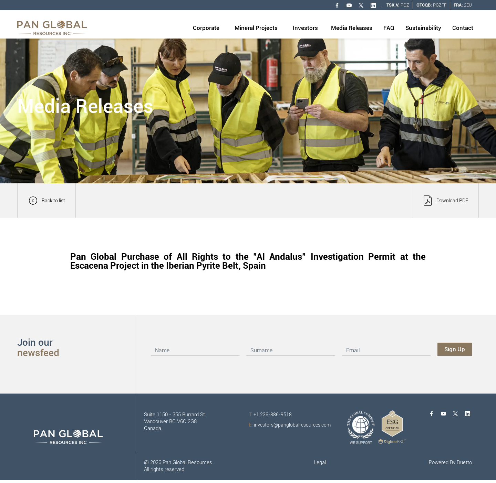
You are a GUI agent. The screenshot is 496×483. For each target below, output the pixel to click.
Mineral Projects (256, 27)
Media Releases (351, 27)
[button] (206, 28)
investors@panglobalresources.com (290, 425)
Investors (305, 27)
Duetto (464, 462)
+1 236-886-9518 (270, 414)
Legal (320, 462)
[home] (52, 28)
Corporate (206, 27)
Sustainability (423, 27)
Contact (462, 27)
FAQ (388, 27)
